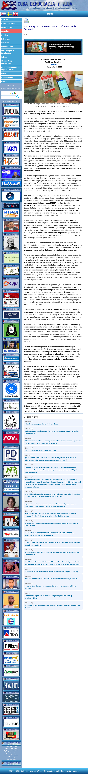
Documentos (6, 27)
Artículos (5, 31)
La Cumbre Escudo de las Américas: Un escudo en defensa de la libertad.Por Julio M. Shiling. (53, 605)
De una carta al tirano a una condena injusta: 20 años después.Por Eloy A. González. (50, 586)
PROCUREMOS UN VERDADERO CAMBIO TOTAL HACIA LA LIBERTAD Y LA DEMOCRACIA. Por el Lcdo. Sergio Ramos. (49, 532)
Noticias (4, 19)
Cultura (4, 57)
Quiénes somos (7, 77)
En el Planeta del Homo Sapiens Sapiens (10, 68)
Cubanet (53, 64)
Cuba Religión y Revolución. (7, 51)
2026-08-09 (51, 14)
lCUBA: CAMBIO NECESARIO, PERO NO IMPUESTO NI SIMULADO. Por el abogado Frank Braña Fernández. (52, 542)
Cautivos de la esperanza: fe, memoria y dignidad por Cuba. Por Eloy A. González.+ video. (49, 595)
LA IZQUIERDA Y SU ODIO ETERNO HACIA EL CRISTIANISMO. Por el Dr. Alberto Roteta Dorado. (51, 523)
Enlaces (4, 81)
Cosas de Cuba (7, 47)
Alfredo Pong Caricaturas (6, 62)
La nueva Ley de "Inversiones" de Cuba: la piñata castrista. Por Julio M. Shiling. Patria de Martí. (52, 552)
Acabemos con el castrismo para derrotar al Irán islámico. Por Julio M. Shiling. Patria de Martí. (52, 431)
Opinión (4, 35)
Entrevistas (5, 39)
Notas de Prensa (8, 23)
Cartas (3, 73)
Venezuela (5, 43)
